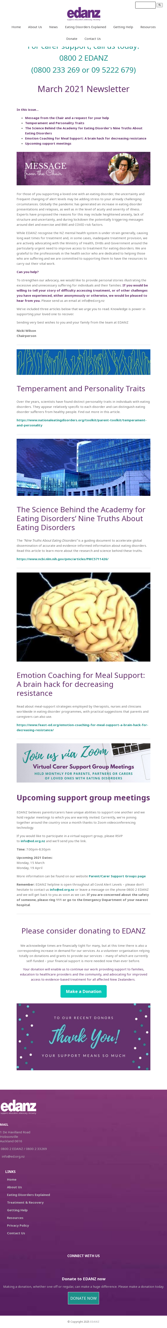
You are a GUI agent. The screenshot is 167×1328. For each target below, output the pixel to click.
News (53, 27)
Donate (71, 38)
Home (16, 27)
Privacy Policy (18, 1225)
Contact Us (93, 38)
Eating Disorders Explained (85, 27)
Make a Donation (83, 991)
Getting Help (123, 27)
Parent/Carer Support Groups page (117, 876)
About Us (35, 27)
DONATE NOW (83, 1298)
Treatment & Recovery (25, 1202)
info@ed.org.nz (33, 841)
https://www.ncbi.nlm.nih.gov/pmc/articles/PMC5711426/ (62, 559)
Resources (148, 27)
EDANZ (94, 1322)
